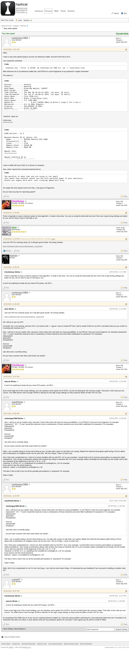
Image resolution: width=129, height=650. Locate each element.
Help (125, 13)
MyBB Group (27, 647)
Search (116, 13)
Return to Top (42, 644)
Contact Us (16, 644)
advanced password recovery (21, 8)
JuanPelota (17, 402)
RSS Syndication (86, 644)
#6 (126, 377)
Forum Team (5, 644)
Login (20, 20)
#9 (126, 591)
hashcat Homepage (28, 644)
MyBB (11, 647)
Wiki (56, 11)
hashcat (39, 11)
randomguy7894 (20, 38)
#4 (126, 267)
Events (71, 11)
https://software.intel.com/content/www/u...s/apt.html (22, 246)
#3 (126, 239)
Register (26, 20)
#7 (126, 413)
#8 (126, 496)
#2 (126, 213)
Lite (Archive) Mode (55, 644)
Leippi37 (16, 579)
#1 (126, 49)
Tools (63, 11)
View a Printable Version (12, 636)
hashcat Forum (6, 26)
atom (53, 239)
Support (16, 26)
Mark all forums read (71, 644)
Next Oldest (8, 629)
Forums (48, 11)
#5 (126, 304)
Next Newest (20, 629)
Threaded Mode (122, 34)
